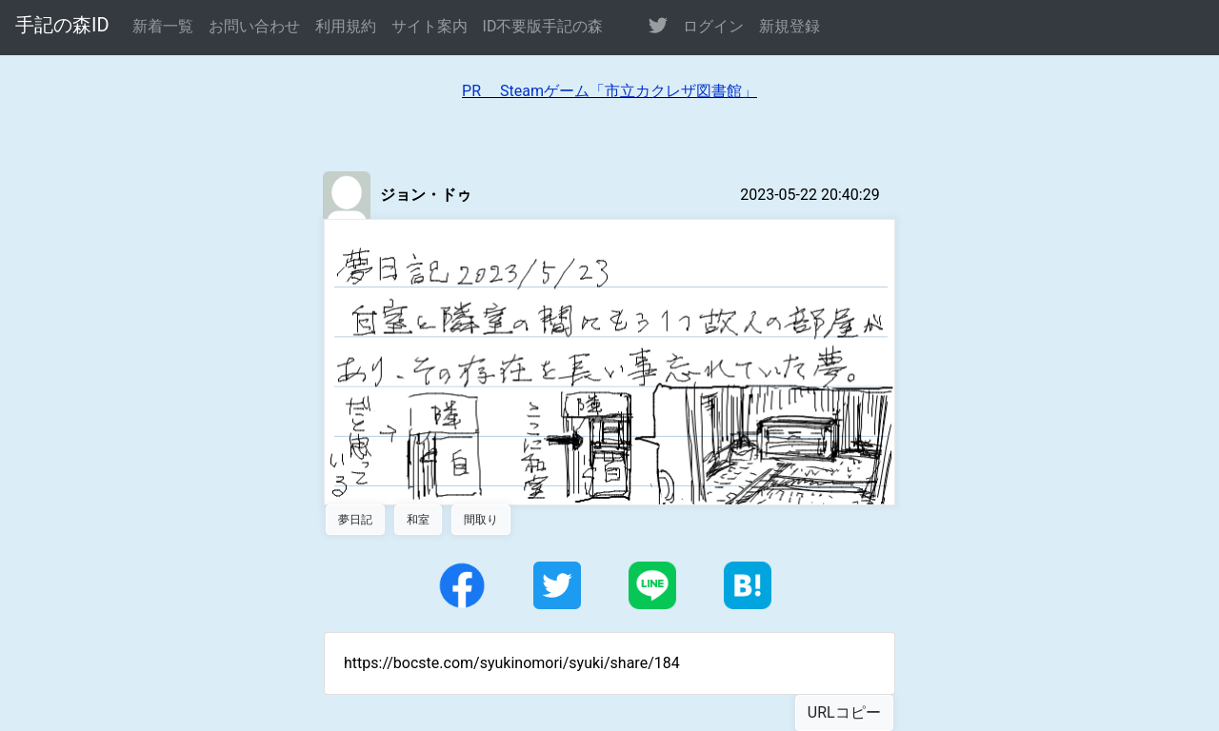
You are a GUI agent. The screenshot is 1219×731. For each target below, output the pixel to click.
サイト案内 (429, 26)
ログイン (713, 26)
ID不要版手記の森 (543, 26)
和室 (418, 519)
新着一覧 (162, 26)
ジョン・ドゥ (425, 195)
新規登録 (789, 26)
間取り (481, 519)
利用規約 (345, 26)
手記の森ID (62, 24)
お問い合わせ (254, 26)
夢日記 (355, 519)
